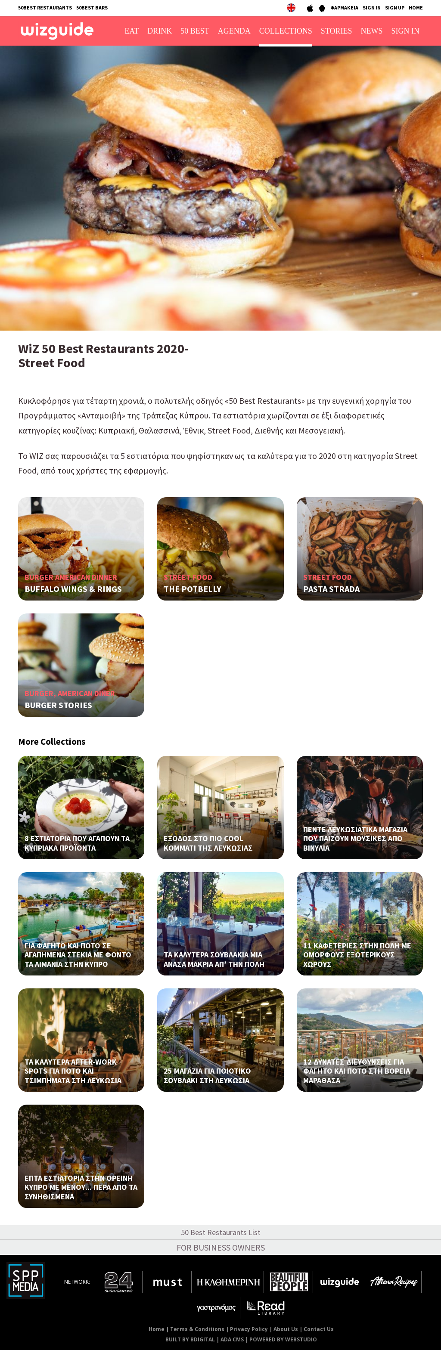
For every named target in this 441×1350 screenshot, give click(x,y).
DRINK (159, 31)
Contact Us (319, 1329)
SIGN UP (394, 7)
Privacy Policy (249, 1329)
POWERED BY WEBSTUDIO (283, 1339)
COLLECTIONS (285, 31)
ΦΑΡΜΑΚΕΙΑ (344, 7)
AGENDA (234, 31)
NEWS (372, 31)
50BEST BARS (92, 7)
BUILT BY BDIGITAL (190, 1339)
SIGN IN (372, 7)
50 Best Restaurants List (221, 1232)
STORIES (336, 31)
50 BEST (194, 31)
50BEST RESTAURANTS (45, 7)
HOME (416, 7)
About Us (285, 1329)
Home (157, 1329)
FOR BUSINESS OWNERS (221, 1247)
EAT (131, 31)
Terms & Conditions (197, 1329)
